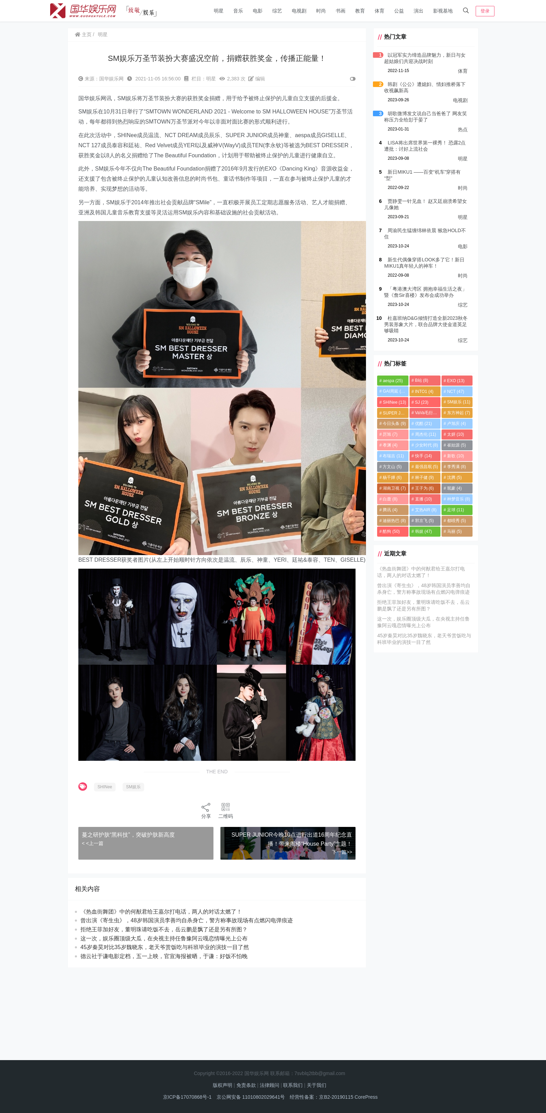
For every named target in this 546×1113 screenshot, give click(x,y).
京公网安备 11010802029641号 (251, 1097)
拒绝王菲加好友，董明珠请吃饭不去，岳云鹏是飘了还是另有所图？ (164, 929)
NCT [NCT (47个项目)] (455, 391)
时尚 (321, 11)
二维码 (225, 810)
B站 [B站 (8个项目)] (421, 380)
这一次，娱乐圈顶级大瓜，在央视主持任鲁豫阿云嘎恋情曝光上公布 (164, 938)
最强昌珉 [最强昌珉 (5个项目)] (426, 466)
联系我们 (293, 1085)
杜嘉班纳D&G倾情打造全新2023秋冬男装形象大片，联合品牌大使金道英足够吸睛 (425, 324)
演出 (418, 11)
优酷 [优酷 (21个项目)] (423, 423)
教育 (360, 11)
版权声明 (222, 1085)
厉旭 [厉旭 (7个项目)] (390, 434)
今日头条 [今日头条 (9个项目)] (394, 423)
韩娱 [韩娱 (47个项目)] (423, 531)
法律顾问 (269, 1085)
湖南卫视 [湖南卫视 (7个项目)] (394, 488)
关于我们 (316, 1085)
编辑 (256, 78)
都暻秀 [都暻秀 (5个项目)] (456, 520)
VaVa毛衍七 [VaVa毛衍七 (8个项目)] (427, 412)
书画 (340, 11)
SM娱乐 (133, 786)
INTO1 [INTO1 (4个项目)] (424, 391)
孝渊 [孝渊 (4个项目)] (390, 445)
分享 (206, 810)
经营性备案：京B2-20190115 (321, 1097)
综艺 (277, 11)
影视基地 (443, 11)
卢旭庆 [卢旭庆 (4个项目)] (456, 423)
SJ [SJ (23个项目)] (422, 402)
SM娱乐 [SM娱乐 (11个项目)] (458, 402)
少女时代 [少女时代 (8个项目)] (426, 445)
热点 (463, 129)
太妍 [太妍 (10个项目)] (455, 434)
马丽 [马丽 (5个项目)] (454, 531)
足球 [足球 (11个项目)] (455, 509)
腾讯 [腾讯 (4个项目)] (390, 509)
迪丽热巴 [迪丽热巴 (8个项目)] (394, 520)
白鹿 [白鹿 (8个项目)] (390, 499)
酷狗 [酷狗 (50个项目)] (391, 531)
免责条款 (246, 1085)
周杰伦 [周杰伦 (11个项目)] (425, 434)
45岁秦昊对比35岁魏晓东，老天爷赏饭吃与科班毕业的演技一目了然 (164, 947)
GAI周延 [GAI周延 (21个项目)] (395, 391)
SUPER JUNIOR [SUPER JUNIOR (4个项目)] (395, 413)
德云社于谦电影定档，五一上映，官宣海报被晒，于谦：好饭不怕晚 (164, 956)
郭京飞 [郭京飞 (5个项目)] (424, 520)
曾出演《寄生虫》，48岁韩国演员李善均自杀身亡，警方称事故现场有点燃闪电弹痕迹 (186, 920)
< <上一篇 (92, 843)
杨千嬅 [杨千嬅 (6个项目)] (392, 477)
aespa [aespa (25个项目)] (393, 380)
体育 (379, 11)
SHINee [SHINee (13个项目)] (394, 402)
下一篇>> (342, 852)
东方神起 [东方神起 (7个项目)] (458, 412)
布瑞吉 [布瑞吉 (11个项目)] (393, 455)
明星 (219, 11)
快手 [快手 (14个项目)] (423, 455)
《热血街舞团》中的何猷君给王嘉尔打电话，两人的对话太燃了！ (161, 912)
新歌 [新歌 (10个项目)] (455, 455)
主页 (83, 34)
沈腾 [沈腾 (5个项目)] (454, 477)
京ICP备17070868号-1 (187, 1097)
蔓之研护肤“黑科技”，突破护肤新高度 (128, 835)
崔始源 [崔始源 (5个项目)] (456, 445)
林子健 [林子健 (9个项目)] (424, 477)
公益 (399, 11)
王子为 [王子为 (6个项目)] (424, 488)
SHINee (105, 786)
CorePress (365, 1097)
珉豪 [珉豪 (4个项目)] (454, 488)
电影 (258, 11)
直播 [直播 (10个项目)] (423, 499)
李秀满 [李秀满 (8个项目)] (456, 466)
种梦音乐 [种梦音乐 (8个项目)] (458, 499)
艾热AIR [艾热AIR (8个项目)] (426, 509)
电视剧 (299, 11)
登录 (485, 11)
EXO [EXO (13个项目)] (456, 380)
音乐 (238, 11)
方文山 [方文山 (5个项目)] (392, 466)
